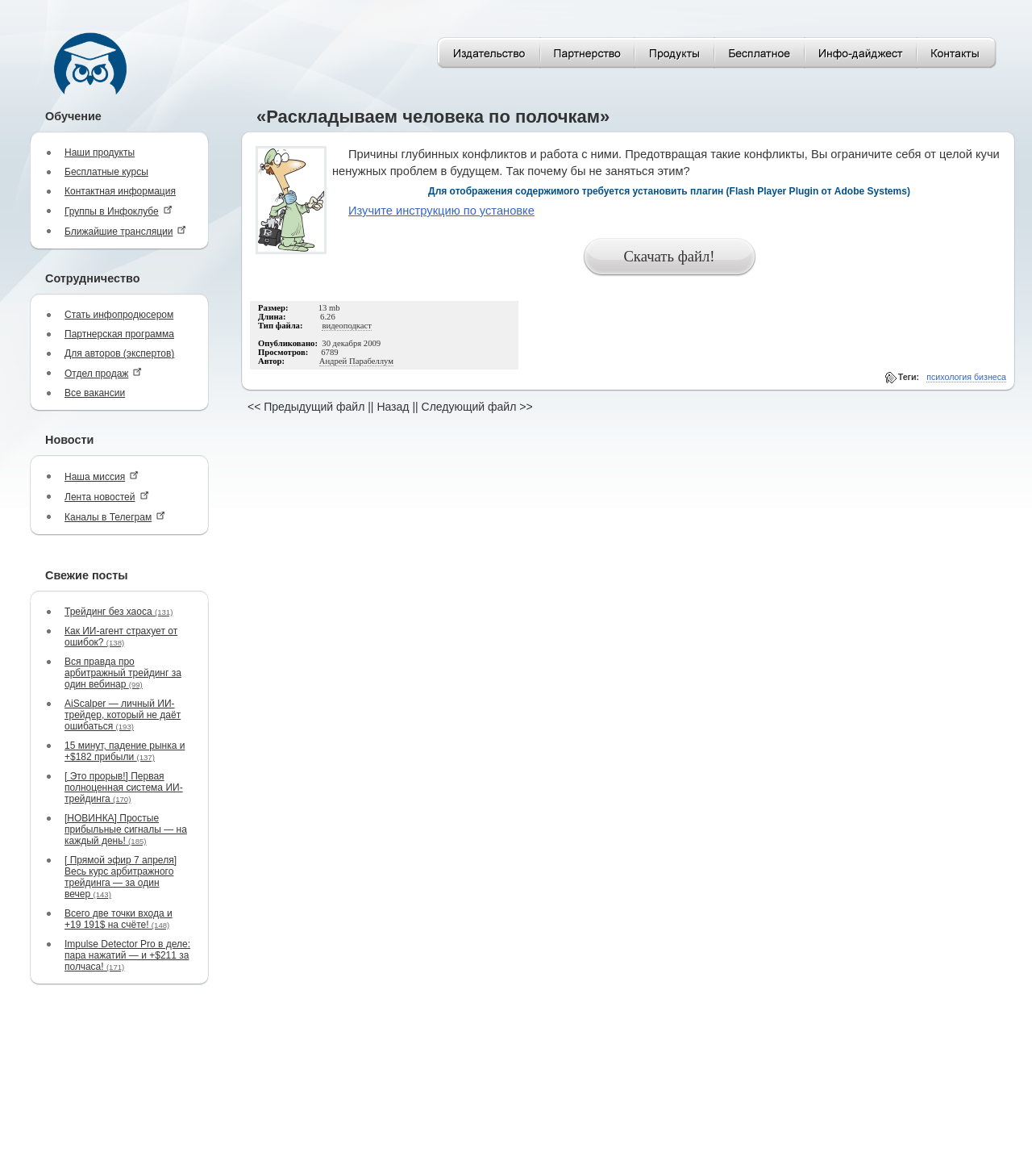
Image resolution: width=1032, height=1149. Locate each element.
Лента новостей (106, 497)
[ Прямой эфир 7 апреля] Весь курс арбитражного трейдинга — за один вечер (120, 877)
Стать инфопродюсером (118, 314)
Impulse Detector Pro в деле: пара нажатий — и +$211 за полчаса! (127, 955)
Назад (393, 406)
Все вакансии (94, 393)
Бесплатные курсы (106, 172)
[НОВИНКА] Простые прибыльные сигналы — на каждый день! (125, 829)
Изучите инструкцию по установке (441, 210)
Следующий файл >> (477, 406)
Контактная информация (120, 191)
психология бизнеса (966, 377)
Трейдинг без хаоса (118, 611)
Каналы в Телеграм (114, 517)
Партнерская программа (119, 334)
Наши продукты (99, 152)
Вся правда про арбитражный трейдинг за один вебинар (122, 673)
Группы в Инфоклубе (118, 211)
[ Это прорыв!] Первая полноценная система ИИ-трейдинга (123, 787)
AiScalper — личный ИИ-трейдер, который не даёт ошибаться (122, 715)
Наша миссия (101, 476)
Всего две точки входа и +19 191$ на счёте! (118, 919)
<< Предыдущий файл (306, 406)
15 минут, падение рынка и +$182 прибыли (124, 751)
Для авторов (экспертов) (119, 353)
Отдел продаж (103, 373)
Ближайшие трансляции (125, 231)
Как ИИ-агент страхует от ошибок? (120, 636)
